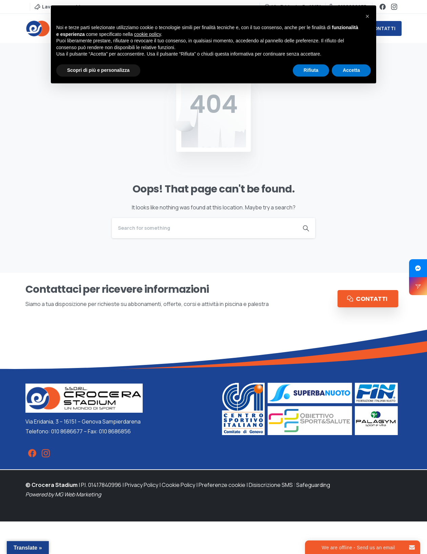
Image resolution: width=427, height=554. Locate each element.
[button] (367, 16)
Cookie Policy (178, 485)
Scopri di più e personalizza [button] (98, 70)
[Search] (204, 228)
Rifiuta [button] (311, 70)
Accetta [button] (351, 70)
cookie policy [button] (147, 34)
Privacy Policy (141, 485)
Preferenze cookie (222, 485)
